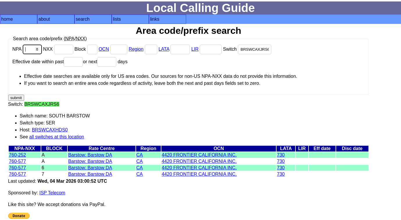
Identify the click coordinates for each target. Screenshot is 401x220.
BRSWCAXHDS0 (50, 129)
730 (281, 154)
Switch (247, 49)
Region (136, 49)
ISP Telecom (52, 192)
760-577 (17, 161)
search (83, 19)
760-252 (17, 154)
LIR (195, 49)
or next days (105, 61)
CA (139, 154)
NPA (28, 49)
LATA (163, 49)
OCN (104, 49)
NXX (58, 49)
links (154, 19)
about (44, 19)
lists (117, 19)
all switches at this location (56, 136)
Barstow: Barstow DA (90, 154)
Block (86, 49)
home (7, 19)
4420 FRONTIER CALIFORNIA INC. (199, 154)
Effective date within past (48, 61)
